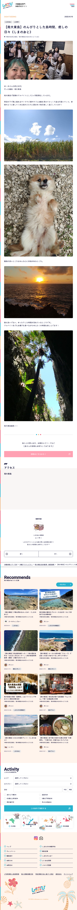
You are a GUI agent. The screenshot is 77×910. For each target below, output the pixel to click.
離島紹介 (9, 856)
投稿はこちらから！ (38, 454)
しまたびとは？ (47, 856)
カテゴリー (7, 784)
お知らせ (9, 861)
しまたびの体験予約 (49, 847)
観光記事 (45, 851)
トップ (9, 847)
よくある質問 (46, 861)
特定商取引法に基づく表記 (44, 874)
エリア (6, 778)
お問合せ (9, 865)
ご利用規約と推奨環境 (11, 874)
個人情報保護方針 (27, 874)
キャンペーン (11, 851)
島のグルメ (51, 710)
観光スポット (17, 669)
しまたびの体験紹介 (53, 626)
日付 (5, 790)
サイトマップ (68, 874)
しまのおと (15, 626)
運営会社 (59, 874)
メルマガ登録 (46, 865)
